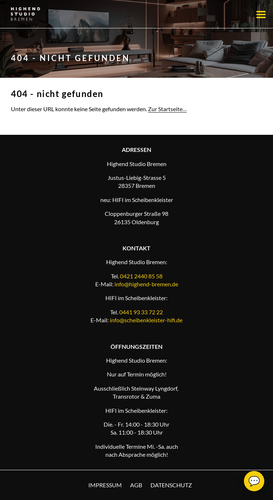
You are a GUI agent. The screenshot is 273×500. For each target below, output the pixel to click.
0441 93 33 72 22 (141, 312)
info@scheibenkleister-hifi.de (146, 319)
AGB (136, 484)
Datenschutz (171, 484)
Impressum (105, 484)
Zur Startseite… (167, 108)
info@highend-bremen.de (146, 284)
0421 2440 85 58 (141, 276)
